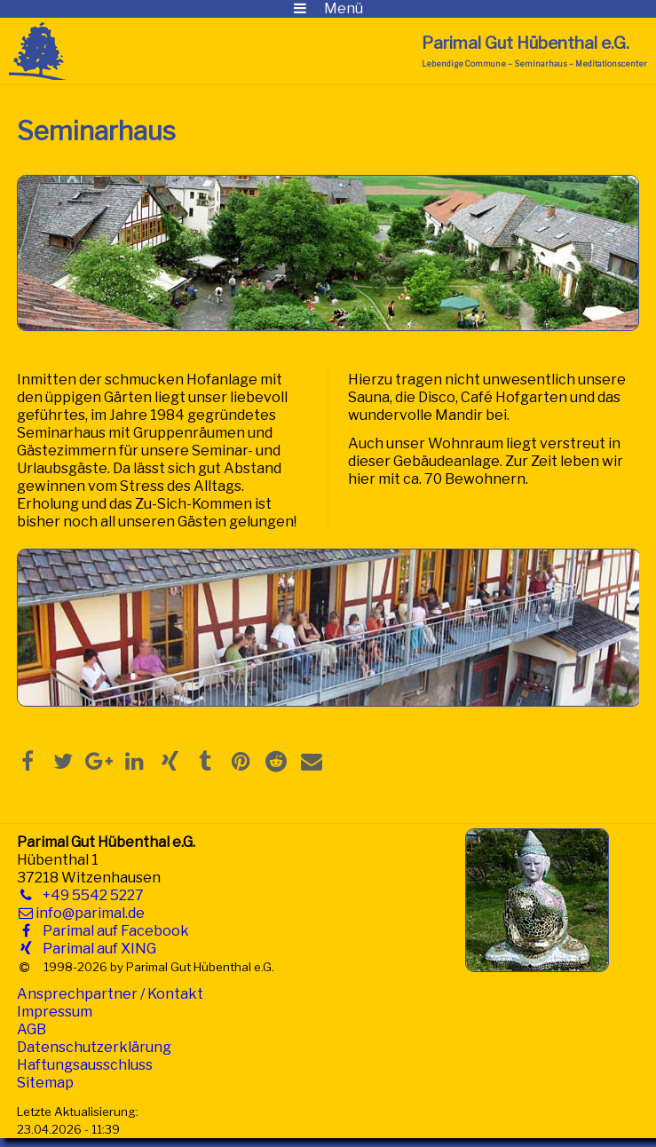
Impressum (54, 1011)
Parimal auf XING (96, 948)
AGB (31, 1029)
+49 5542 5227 (90, 895)
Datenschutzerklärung (94, 1047)
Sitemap (45, 1082)
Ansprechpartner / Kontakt (110, 993)
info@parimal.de (90, 913)
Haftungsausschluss (85, 1064)
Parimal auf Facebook (112, 930)
